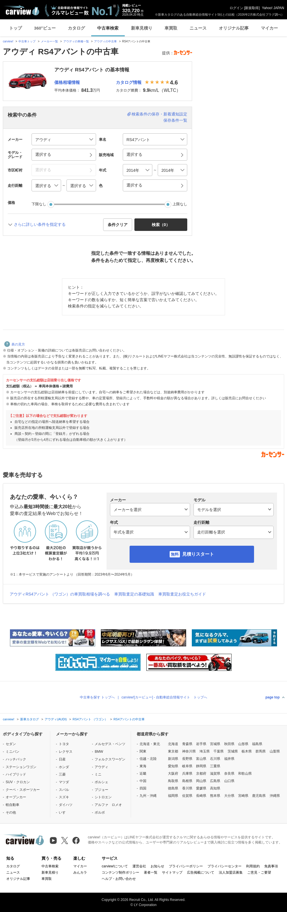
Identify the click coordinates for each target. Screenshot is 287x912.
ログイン (236, 8)
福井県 (229, 759)
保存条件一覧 (175, 120)
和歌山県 (245, 773)
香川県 (187, 788)
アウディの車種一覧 (76, 41)
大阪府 (173, 773)
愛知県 (173, 766)
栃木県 (247, 751)
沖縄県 (275, 796)
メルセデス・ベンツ (110, 744)
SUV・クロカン (18, 782)
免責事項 (271, 866)
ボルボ (100, 812)
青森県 (187, 744)
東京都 (173, 751)
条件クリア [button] (118, 224)
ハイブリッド (16, 774)
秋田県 (229, 744)
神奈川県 (189, 751)
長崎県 (201, 796)
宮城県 (215, 744)
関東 (143, 751)
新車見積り (141, 28)
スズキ (64, 797)
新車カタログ (29, 719)
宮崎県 (243, 796)
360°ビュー (45, 28)
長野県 (187, 759)
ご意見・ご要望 (259, 872)
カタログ (76, 28)
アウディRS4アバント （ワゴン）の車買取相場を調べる (60, 594)
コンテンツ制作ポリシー (120, 872)
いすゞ (64, 812)
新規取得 (252, 8)
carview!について (115, 866)
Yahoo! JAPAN (273, 8)
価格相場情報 (67, 82)
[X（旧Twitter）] (64, 840)
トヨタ (64, 744)
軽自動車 (12, 805)
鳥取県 (173, 781)
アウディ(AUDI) (56, 719)
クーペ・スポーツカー (23, 790)
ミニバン (12, 752)
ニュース (198, 28)
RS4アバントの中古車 (128, 719)
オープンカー (16, 797)
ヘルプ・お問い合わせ (119, 879)
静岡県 (201, 766)
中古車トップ (27, 41)
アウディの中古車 (105, 41)
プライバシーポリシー (186, 866)
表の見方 (14, 344)
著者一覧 (150, 872)
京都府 (201, 773)
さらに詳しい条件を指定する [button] (40, 224)
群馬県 (260, 751)
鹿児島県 (259, 796)
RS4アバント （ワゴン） (89, 719)
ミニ (98, 774)
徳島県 (173, 788)
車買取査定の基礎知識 (134, 594)
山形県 (243, 744)
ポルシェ (101, 782)
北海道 (173, 744)
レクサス (65, 752)
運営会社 (139, 866)
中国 (143, 781)
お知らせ (157, 866)
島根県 (187, 781)
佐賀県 (187, 796)
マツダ (64, 782)
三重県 (215, 766)
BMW (99, 752)
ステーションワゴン (21, 767)
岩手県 (201, 744)
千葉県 (218, 751)
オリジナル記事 (234, 28)
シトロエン (103, 797)
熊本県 (215, 796)
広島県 (215, 781)
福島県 (257, 744)
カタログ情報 (129, 82)
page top (272, 697)
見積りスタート (198, 554)
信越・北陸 (148, 759)
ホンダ (64, 767)
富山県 (201, 759)
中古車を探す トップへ (97, 697)
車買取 (171, 28)
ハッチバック (16, 759)
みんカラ (80, 872)
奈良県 (229, 773)
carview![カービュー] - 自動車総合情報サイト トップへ (164, 697)
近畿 (143, 773)
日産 (62, 759)
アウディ (101, 767)
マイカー (269, 28)
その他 (11, 812)
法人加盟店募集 (231, 872)
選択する (134, 185)
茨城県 (233, 751)
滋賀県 (215, 773)
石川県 (215, 759)
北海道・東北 (150, 744)
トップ (15, 28)
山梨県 (275, 751)
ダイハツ (65, 805)
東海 (143, 766)
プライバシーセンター (224, 866)
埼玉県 (204, 751)
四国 (143, 788)
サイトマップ (172, 872)
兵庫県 (187, 773)
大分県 (229, 796)
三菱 (62, 774)
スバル (64, 790)
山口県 (229, 781)
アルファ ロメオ (108, 805)
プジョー (101, 790)
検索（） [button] (161, 224)
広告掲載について (200, 872)
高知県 (215, 788)
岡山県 (201, 781)
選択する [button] (43, 154)
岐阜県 (187, 766)
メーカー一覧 (49, 41)
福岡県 (173, 796)
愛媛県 (201, 788)
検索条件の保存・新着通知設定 (159, 114)
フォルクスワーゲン (110, 759)
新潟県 (173, 759)
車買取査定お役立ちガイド (182, 594)
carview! (8, 41)
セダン (11, 744)
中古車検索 (107, 28)
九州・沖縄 (148, 796)
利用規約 (253, 866)
